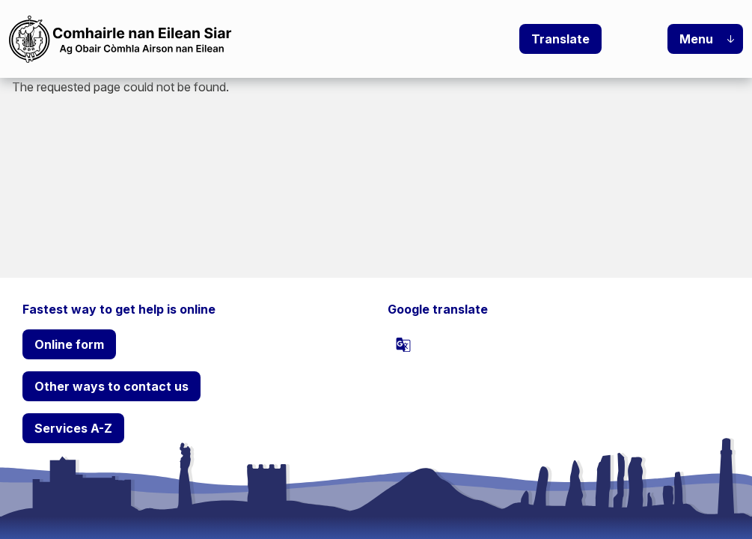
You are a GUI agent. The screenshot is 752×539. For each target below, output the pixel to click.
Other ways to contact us (111, 386)
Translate (560, 38)
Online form (69, 344)
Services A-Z (73, 428)
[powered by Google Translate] (403, 344)
